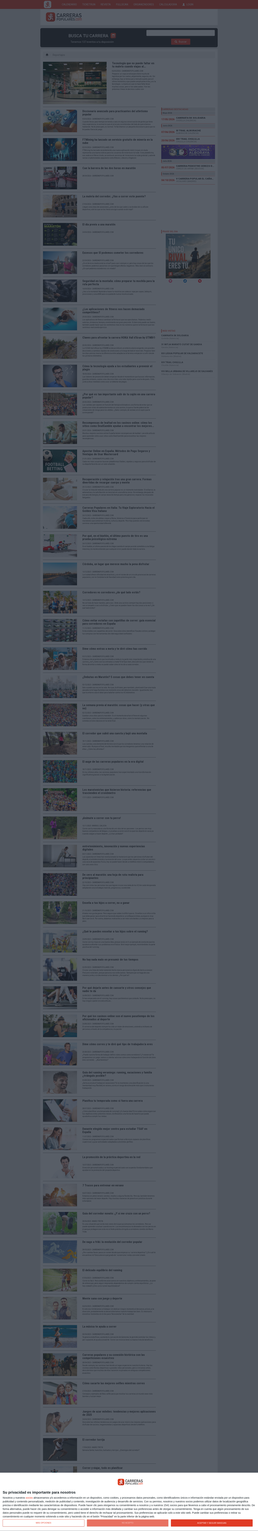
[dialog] (129, 1502)
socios (29, 1497)
